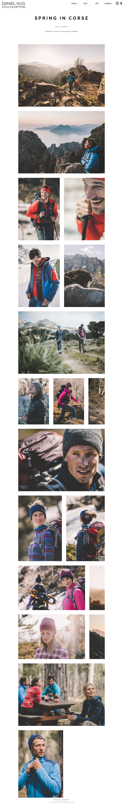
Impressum (57, 799)
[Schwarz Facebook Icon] (121, 3)
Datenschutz (65, 799)
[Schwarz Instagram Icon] (117, 3)
